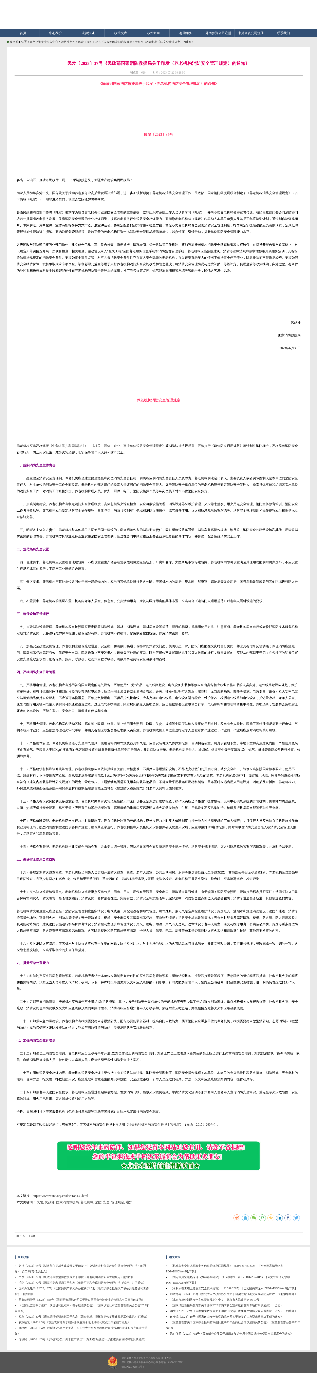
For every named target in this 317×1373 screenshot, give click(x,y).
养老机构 (86, 1202)
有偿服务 (185, 33)
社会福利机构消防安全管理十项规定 (154, 1124)
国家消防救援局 (67, 1202)
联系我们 (283, 33)
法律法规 (88, 33)
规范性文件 (68, 41)
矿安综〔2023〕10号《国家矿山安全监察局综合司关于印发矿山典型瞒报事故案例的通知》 (226, 1316)
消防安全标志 (146, 898)
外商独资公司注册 (218, 33)
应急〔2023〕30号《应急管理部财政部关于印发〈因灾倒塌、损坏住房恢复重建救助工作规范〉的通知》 (84, 1316)
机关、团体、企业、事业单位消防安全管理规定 (128, 446)
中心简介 (55, 33)
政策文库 (120, 33)
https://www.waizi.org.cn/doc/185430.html (60, 1195)
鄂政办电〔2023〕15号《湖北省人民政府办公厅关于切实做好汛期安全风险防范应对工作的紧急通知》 (233, 1294)
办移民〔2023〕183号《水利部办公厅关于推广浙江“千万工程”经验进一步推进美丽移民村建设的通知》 (83, 1339)
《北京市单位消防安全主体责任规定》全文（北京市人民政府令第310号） (216, 1299)
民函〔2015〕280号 (200, 1124)
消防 (98, 1202)
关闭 (31, 1235)
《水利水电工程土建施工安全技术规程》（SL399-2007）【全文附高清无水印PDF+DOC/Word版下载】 (233, 1288)
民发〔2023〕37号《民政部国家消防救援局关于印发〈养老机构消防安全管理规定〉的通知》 (136, 41)
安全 (106, 1202)
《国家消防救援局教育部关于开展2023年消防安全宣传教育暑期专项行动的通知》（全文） (226, 1305)
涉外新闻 (153, 33)
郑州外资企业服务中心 (44, 41)
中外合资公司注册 (251, 33)
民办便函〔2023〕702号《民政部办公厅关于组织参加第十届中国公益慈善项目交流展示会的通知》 (231, 1333)
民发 (40, 1202)
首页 (23, 33)
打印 (21, 1235)
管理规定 (117, 1202)
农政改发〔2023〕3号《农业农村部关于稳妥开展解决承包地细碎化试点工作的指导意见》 (74, 1322)
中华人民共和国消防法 (68, 446)
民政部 (50, 1202)
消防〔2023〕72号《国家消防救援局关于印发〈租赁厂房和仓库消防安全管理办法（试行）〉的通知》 (82, 1282)
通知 (129, 1202)
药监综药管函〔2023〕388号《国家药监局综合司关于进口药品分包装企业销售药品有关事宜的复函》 (82, 1299)
